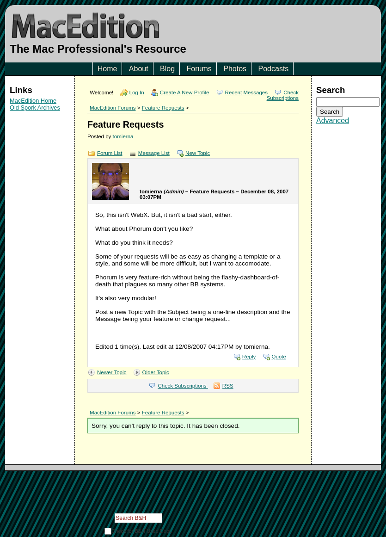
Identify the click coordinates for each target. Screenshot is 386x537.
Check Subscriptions (283, 95)
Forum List (110, 153)
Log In (136, 92)
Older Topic (155, 372)
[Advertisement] (39, 173)
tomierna (123, 136)
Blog (167, 69)
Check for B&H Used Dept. (141, 531)
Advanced (332, 120)
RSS (227, 386)
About (138, 69)
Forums (199, 69)
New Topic (197, 153)
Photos (234, 69)
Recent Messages (247, 92)
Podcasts (273, 69)
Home (107, 69)
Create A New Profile (184, 92)
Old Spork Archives (35, 107)
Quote (279, 356)
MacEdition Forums (112, 108)
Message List (154, 153)
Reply (249, 356)
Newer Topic (111, 372)
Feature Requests (163, 108)
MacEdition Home (33, 100)
